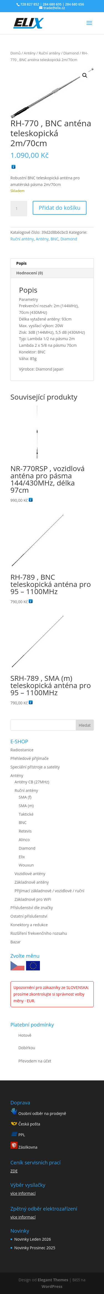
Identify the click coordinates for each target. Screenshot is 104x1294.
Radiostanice (22, 749)
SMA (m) (26, 805)
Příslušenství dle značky (32, 907)
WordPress (52, 1286)
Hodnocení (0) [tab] (29, 272)
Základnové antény (32, 882)
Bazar (16, 941)
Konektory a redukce (29, 924)
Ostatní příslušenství (29, 916)
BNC (54, 239)
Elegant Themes (53, 1279)
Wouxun (26, 865)
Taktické (26, 814)
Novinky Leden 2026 (32, 1239)
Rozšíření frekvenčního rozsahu (39, 933)
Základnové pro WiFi (33, 899)
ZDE (14, 1171)
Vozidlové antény (30, 873)
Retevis (25, 831)
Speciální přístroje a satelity (35, 767)
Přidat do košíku (59, 207)
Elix (22, 856)
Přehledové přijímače (30, 758)
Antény (29, 53)
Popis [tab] (21, 263)
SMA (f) (25, 797)
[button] (85, 75)
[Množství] (19, 208)
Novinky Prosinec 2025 (34, 1247)
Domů (16, 53)
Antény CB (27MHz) (32, 781)
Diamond (71, 53)
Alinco (24, 839)
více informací (23, 1193)
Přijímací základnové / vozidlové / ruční (50, 890)
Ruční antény (49, 53)
